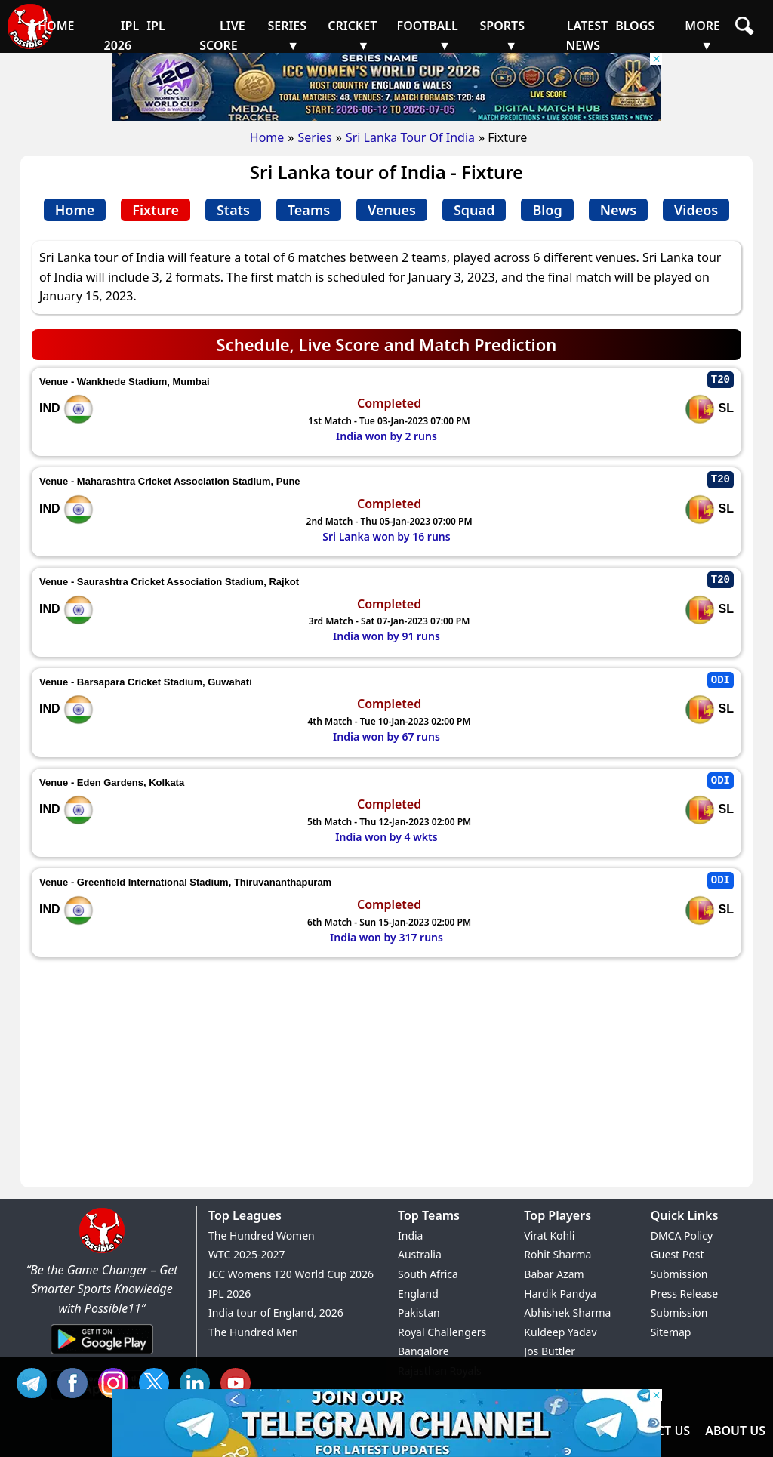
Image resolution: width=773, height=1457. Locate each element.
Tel (35, 1381)
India (410, 1235)
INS (117, 1381)
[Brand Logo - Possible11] (102, 1250)
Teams (309, 210)
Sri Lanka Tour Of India (410, 137)
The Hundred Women (261, 1235)
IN (198, 1381)
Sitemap (671, 1332)
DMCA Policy (682, 1235)
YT (239, 1381)
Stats (233, 210)
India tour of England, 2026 (275, 1312)
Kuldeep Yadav (560, 1332)
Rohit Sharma (557, 1254)
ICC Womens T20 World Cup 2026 (291, 1274)
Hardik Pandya (560, 1293)
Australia (420, 1254)
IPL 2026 (229, 1293)
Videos (696, 210)
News (618, 210)
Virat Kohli (549, 1235)
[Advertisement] (386, 1074)
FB (76, 1381)
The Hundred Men (253, 1332)
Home (267, 137)
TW (158, 1381)
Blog (547, 210)
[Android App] (102, 1355)
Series (314, 137)
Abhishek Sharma (567, 1312)
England (418, 1293)
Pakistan (419, 1312)
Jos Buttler (549, 1351)
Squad (474, 210)
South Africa (428, 1274)
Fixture (155, 210)
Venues (392, 210)
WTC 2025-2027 (246, 1254)
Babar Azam (554, 1274)
